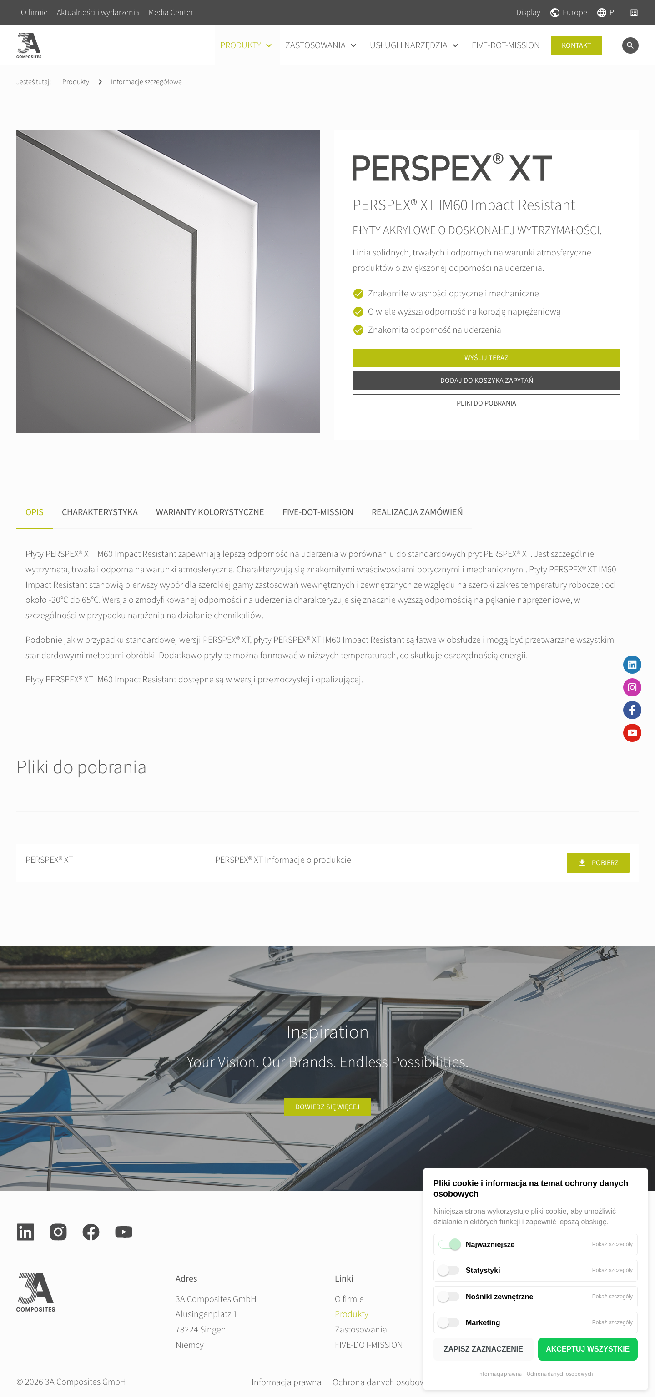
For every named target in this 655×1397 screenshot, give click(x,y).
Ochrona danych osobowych (560, 1374)
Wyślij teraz (486, 358)
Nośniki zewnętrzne (499, 1297)
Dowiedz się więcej (327, 1107)
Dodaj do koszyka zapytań (486, 381)
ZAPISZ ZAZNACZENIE (483, 1349)
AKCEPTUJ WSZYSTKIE (588, 1349)
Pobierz (598, 863)
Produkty (75, 81)
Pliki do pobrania (486, 403)
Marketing (483, 1323)
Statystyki (483, 1270)
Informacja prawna (500, 1374)
